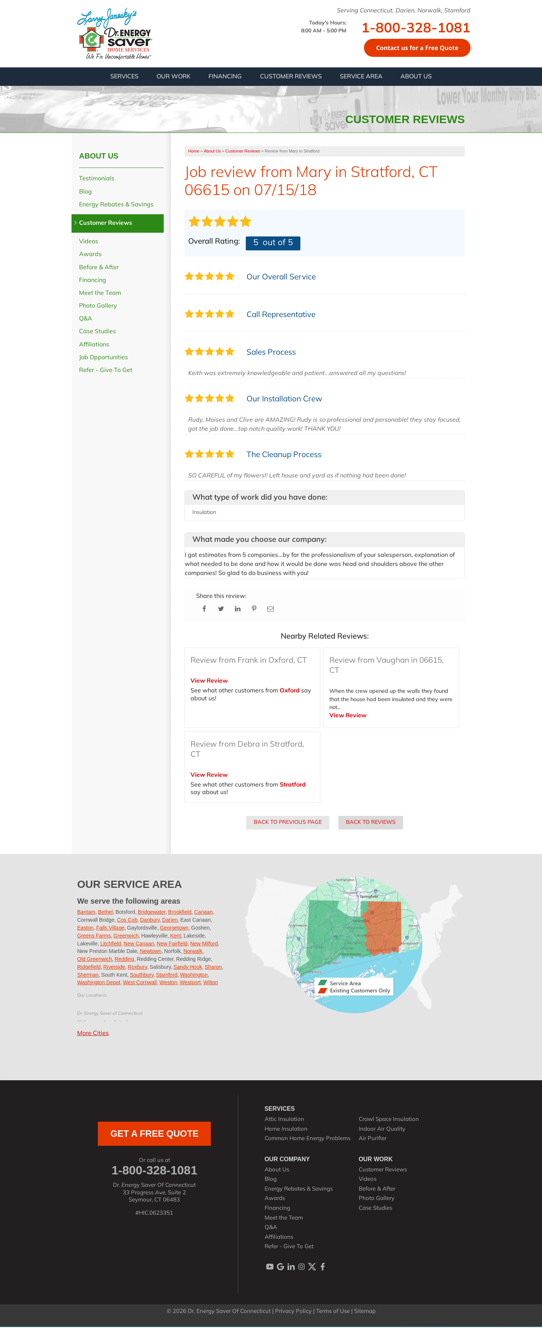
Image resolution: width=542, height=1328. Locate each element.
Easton (85, 929)
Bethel (105, 913)
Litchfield (110, 945)
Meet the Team (100, 294)
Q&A (85, 320)
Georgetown (174, 929)
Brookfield (180, 913)
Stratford (293, 786)
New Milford (204, 945)
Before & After (99, 269)
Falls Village (110, 929)
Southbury (142, 976)
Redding (124, 960)
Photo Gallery (98, 307)
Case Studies (97, 333)
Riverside (114, 968)
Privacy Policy (293, 1313)
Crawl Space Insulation (389, 1121)
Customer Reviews (105, 224)
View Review (209, 682)
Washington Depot (98, 983)
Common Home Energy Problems (307, 1140)
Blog (85, 193)
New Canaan (139, 945)
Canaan (203, 913)
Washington (193, 976)
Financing (92, 282)
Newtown (150, 952)
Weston (168, 983)
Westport (190, 983)
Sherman (88, 976)
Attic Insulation (284, 1121)
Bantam (86, 913)
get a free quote (154, 1135)
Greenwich (126, 937)
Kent (175, 937)
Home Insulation (286, 1130)
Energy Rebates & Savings (116, 206)
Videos (88, 243)
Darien (170, 921)
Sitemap (365, 1313)
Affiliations (94, 346)
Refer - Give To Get (105, 372)
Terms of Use (333, 1313)
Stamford (167, 976)
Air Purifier (373, 1140)
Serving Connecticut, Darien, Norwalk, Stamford (403, 11)
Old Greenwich (94, 960)
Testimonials (96, 180)
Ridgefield (88, 968)
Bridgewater (152, 913)
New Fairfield (172, 945)
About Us (98, 157)
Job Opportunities (103, 359)
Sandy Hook (188, 968)
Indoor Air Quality (382, 1130)
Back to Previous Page (288, 823)
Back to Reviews (371, 823)
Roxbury (137, 968)
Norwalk (192, 952)
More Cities (93, 1035)
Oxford (290, 692)
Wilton (210, 983)
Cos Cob (127, 921)
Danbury (150, 921)
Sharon (213, 968)
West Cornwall (140, 983)
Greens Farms (94, 937)
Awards (90, 256)
